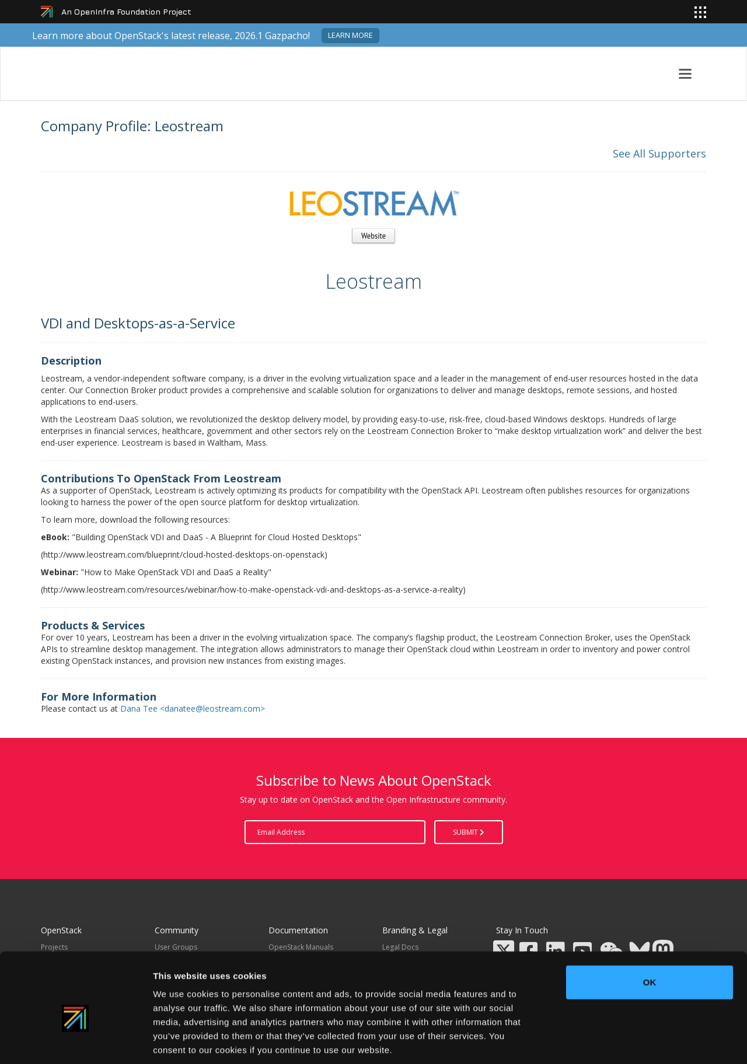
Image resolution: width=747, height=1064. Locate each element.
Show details (612, 1041)
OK (650, 926)
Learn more (350, 35)
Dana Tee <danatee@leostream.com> (192, 708)
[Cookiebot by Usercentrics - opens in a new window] (76, 1041)
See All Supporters (659, 153)
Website (373, 235)
